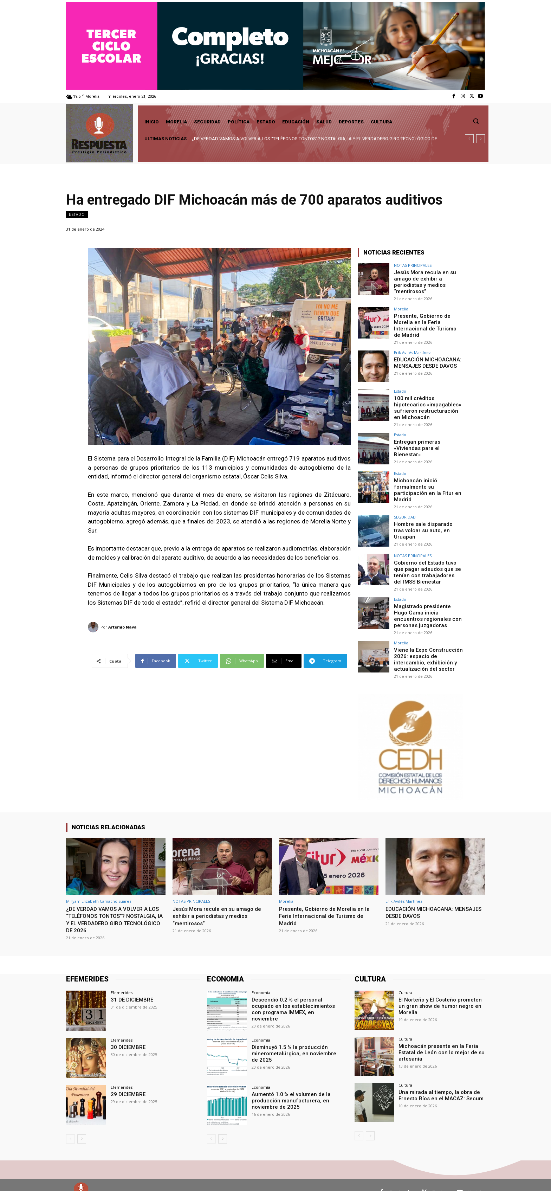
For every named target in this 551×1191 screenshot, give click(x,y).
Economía (261, 978)
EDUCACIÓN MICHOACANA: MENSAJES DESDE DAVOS (424, 359)
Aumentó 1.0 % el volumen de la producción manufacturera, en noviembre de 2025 (288, 1085)
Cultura (405, 978)
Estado (77, 214)
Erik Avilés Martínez (412, 349)
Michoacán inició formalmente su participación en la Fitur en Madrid (428, 481)
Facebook (400, 1177)
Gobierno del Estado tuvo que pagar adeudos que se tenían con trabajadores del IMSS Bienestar (428, 561)
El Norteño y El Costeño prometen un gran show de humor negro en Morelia (440, 990)
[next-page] (81, 1123)
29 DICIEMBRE (127, 1079)
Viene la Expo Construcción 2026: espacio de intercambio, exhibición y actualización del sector (425, 644)
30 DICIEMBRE (127, 1032)
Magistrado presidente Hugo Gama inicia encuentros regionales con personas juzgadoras (427, 602)
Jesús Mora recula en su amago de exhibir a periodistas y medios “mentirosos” (422, 280)
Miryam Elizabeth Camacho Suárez (98, 886)
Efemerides (121, 978)
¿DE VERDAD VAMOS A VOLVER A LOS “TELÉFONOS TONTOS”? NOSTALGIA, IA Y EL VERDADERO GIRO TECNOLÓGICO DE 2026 (111, 904)
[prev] (469, 138)
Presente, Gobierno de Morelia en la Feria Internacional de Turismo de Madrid (426, 322)
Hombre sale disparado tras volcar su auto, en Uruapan (426, 516)
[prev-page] (70, 1123)
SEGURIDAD (405, 507)
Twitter (439, 1177)
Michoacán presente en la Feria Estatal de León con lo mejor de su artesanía (438, 1036)
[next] (480, 138)
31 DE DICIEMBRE (130, 984)
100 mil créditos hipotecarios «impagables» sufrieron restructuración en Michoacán (428, 403)
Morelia (401, 307)
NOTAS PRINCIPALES (413, 265)
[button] (476, 121)
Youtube (476, 1177)
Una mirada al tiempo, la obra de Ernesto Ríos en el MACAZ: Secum (437, 1080)
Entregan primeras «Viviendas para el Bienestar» (428, 439)
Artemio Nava (122, 627)
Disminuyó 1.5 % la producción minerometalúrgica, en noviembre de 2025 (294, 1038)
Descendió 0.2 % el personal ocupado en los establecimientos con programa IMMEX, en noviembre (295, 990)
